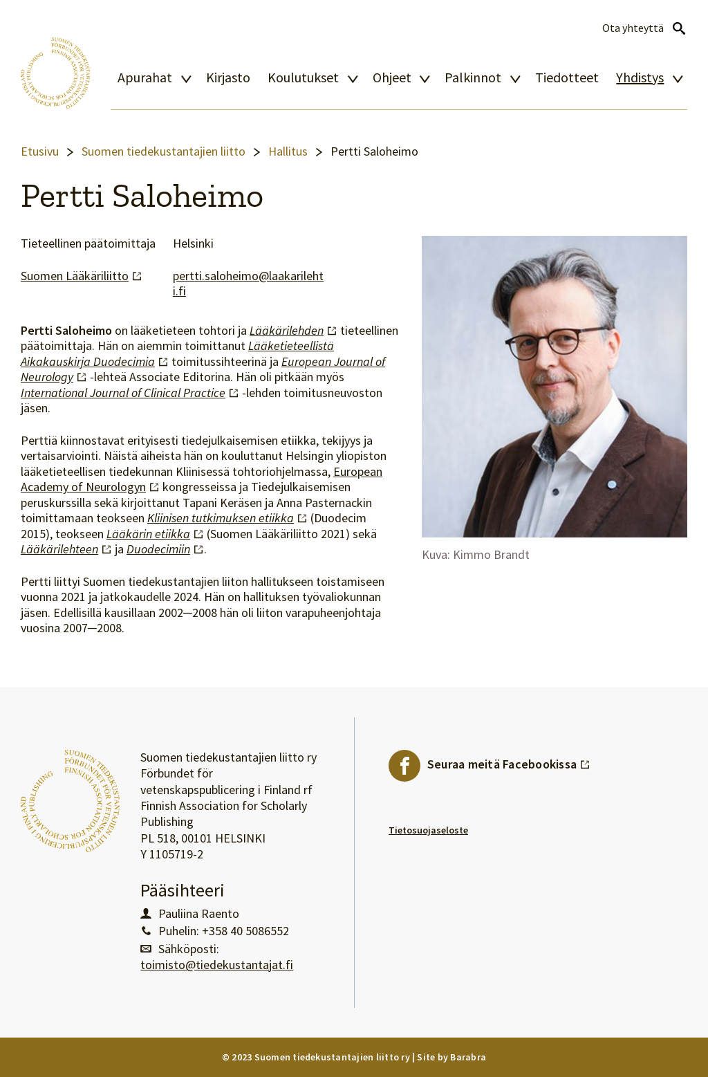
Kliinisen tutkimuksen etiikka (227, 518)
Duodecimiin (165, 549)
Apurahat (145, 77)
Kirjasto (228, 77)
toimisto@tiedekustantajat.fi (216, 965)
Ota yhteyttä (633, 28)
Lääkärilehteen (66, 549)
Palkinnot (473, 77)
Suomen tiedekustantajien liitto (163, 151)
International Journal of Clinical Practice (130, 393)
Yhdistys (640, 77)
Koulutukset (303, 77)
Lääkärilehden (293, 330)
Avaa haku (679, 28)
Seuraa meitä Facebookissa (508, 761)
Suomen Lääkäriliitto (81, 276)
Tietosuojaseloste (428, 830)
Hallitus (288, 151)
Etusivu (40, 151)
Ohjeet (392, 77)
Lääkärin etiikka (155, 534)
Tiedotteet (567, 77)
